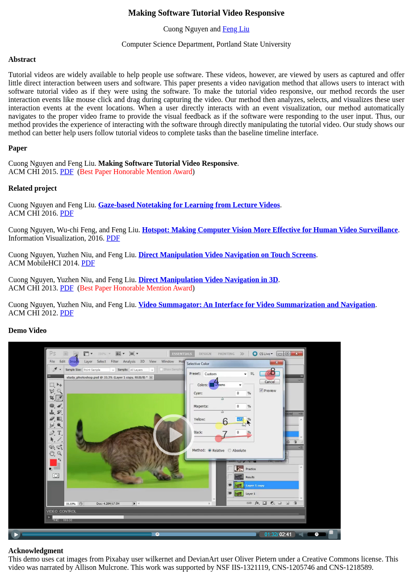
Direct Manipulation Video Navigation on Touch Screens (227, 255)
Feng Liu (236, 29)
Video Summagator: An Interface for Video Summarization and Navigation (256, 304)
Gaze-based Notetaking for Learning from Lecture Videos (189, 205)
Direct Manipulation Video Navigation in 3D (208, 280)
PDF (66, 171)
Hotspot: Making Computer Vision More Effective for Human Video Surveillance (270, 230)
